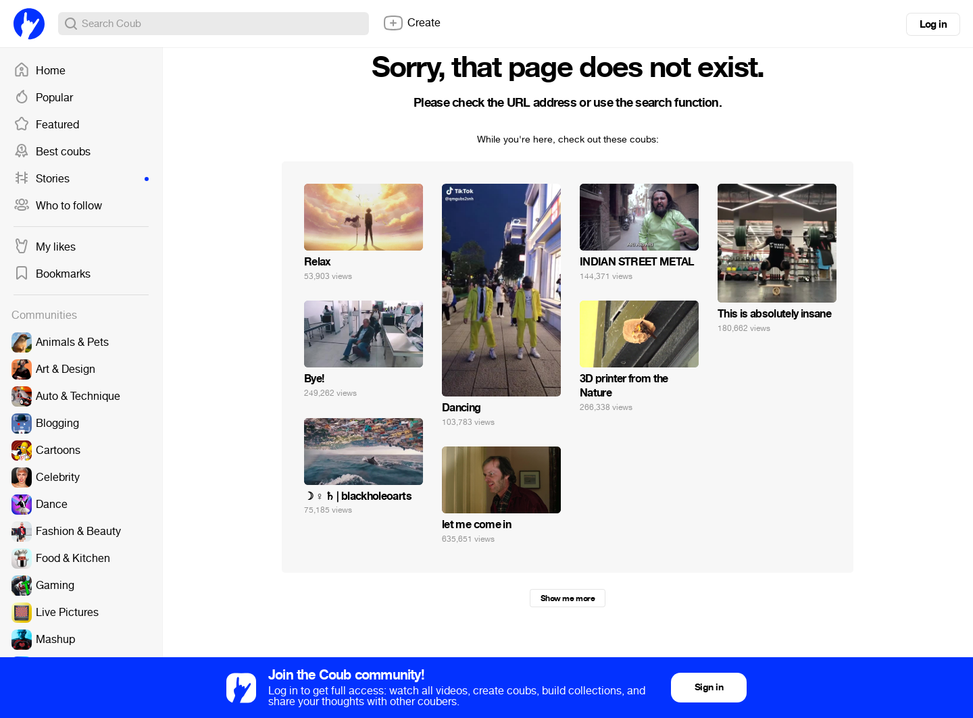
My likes (45, 247)
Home (40, 70)
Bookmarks (52, 274)
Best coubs (52, 152)
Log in (933, 24)
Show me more (568, 598)
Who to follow (58, 206)
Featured (46, 125)
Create (411, 23)
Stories (81, 179)
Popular (43, 97)
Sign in (709, 687)
